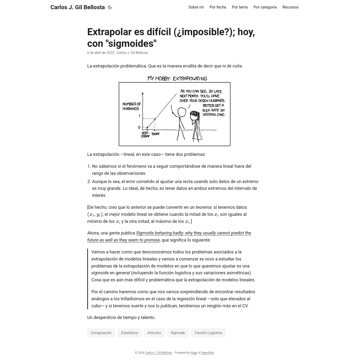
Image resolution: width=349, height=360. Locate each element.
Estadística (129, 333)
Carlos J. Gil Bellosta (77, 7)
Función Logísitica (208, 333)
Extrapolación (101, 333)
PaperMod (207, 352)
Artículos (154, 333)
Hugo (194, 352)
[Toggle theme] (110, 7)
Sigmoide (178, 333)
